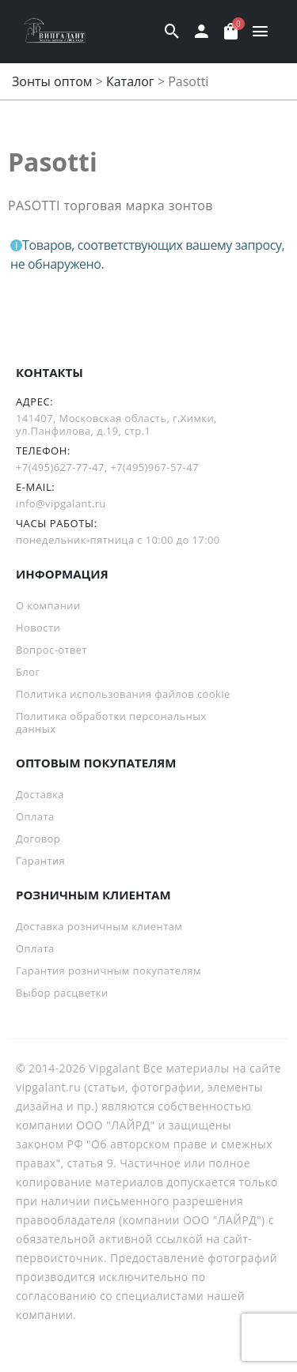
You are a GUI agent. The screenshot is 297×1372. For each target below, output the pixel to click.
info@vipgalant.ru (61, 503)
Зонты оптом (52, 81)
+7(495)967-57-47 (154, 467)
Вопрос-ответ (51, 650)
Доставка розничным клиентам (99, 926)
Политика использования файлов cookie (123, 694)
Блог (28, 672)
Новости (38, 627)
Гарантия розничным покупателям (108, 970)
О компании (48, 605)
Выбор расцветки (62, 993)
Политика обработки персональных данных (111, 722)
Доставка (40, 794)
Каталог (130, 81)
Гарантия (40, 861)
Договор (38, 838)
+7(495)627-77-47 (60, 467)
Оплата (35, 816)
